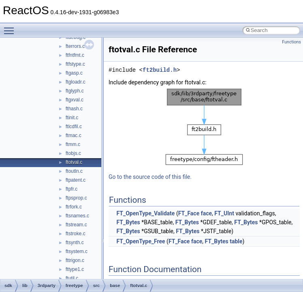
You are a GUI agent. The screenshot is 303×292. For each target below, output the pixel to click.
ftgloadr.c (75, 82)
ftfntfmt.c (75, 55)
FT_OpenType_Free (140, 241)
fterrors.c (75, 46)
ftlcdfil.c (74, 126)
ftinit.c (72, 117)
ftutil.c (72, 278)
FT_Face (189, 213)
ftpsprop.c (76, 198)
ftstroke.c (75, 233)
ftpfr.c (71, 189)
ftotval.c (74, 162)
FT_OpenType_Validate (145, 213)
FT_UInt (224, 213)
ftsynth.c (75, 242)
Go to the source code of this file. (150, 177)
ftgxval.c (74, 100)
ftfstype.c (75, 64)
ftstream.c (76, 225)
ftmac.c (73, 135)
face (206, 213)
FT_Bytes (128, 222)
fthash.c (74, 109)
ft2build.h (160, 70)
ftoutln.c (74, 171)
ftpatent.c (75, 180)
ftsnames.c (77, 216)
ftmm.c (73, 144)
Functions (291, 42)
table (236, 241)
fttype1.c (75, 269)
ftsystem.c (76, 251)
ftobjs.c (73, 153)
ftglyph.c (75, 91)
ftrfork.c (74, 207)
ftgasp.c (74, 73)
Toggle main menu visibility (11, 27)
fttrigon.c (75, 260)
